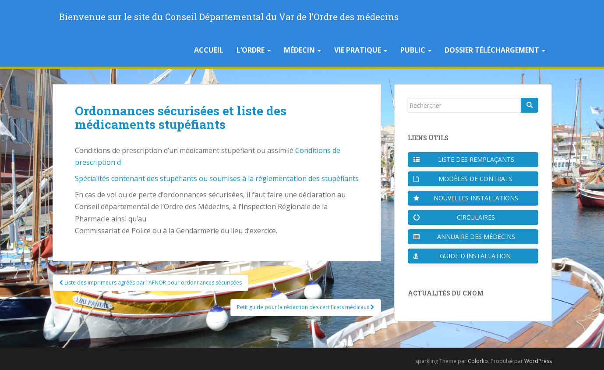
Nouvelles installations (465, 198)
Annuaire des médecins (464, 236)
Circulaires (454, 217)
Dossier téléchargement (495, 50)
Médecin (302, 50)
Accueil (208, 50)
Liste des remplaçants (463, 159)
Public (415, 50)
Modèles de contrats (463, 178)
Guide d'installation (462, 256)
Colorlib (478, 361)
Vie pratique (360, 50)
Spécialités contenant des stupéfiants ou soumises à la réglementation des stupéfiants (217, 178)
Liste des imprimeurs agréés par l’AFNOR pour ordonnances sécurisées (150, 282)
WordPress (538, 361)
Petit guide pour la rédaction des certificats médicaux (305, 307)
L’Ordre (254, 50)
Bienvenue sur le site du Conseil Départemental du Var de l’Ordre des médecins (229, 16)
